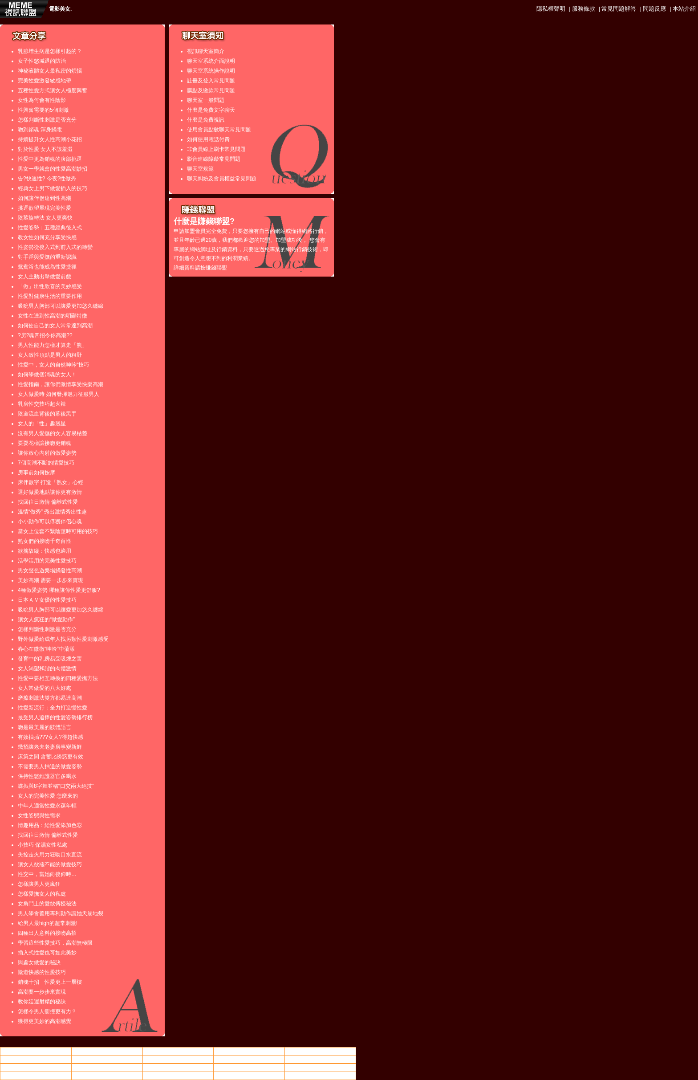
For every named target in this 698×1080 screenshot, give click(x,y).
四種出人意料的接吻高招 (47, 933)
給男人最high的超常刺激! (47, 923)
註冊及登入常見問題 (211, 80)
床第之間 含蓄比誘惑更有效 (50, 757)
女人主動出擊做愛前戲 (44, 276)
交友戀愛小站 (178, 1075)
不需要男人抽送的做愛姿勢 (50, 766)
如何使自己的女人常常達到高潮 (55, 325)
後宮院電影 (178, 1067)
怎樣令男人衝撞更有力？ (47, 1011)
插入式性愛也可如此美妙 (47, 953)
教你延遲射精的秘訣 (42, 1001)
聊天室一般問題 (205, 100)
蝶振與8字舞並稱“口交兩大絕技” (56, 786)
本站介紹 (684, 8)
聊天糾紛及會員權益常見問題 (221, 178)
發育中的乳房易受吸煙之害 (50, 659)
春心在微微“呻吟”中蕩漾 (46, 649)
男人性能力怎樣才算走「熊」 (52, 345)
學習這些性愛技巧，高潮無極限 (55, 943)
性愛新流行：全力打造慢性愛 (52, 708)
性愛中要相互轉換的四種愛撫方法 (58, 678)
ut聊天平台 (249, 1051)
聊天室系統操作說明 (211, 71)
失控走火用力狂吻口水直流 (50, 855)
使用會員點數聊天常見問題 (219, 129)
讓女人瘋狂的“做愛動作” (46, 619)
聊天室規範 (200, 169)
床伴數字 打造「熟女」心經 (50, 482)
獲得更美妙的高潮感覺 (44, 1021)
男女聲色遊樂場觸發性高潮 (50, 570)
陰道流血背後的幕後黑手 (47, 414)
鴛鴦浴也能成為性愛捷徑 (47, 267)
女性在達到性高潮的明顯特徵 (52, 316)
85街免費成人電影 (107, 1059)
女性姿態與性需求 (39, 815)
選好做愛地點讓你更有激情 (50, 492)
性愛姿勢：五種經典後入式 (50, 227)
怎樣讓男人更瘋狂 (39, 884)
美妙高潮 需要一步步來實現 (50, 580)
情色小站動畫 (36, 1051)
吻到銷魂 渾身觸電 (40, 129)
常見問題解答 (618, 8)
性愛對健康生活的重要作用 (50, 296)
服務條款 (583, 8)
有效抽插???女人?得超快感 (50, 737)
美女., (178, 1059)
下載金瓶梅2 (320, 1075)
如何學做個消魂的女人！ (47, 374)
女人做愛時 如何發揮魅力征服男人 (58, 394)
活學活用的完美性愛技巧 (47, 561)
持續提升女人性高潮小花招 (50, 139)
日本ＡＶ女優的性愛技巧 (47, 600)
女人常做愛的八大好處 (44, 688)
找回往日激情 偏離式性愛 (48, 502)
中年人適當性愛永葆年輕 (47, 806)
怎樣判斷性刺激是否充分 (47, 120)
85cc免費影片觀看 (320, 1051)
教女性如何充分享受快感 (47, 237)
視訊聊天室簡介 (205, 51)
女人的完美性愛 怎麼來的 (48, 796)
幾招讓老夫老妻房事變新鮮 (50, 747)
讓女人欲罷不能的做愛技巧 (50, 864)
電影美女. (60, 9)
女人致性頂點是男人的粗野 (50, 355)
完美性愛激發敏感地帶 (44, 80)
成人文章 (320, 1059)
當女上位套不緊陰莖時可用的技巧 (58, 531)
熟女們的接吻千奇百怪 (44, 541)
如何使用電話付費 (208, 139)
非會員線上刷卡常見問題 (216, 149)
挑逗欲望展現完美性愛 (44, 208)
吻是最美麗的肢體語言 (44, 727)
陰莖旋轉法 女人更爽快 (45, 218)
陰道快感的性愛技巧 (42, 972)
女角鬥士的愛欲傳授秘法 (47, 904)
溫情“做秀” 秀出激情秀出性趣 (52, 512)
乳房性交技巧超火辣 (42, 404)
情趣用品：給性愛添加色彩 (50, 825)
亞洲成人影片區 (249, 1075)
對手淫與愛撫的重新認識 (47, 257)
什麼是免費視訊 (205, 120)
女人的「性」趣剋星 (42, 423)
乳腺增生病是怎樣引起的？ (50, 51)
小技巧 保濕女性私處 (42, 845)
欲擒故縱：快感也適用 (44, 551)
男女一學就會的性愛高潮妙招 (52, 169)
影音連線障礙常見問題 (213, 159)
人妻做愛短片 (36, 1059)
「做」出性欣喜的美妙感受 (50, 286)
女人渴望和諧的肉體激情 (47, 668)
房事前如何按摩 (36, 472)
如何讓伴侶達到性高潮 (44, 198)
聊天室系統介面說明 (211, 61)
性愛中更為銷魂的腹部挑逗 (50, 159)
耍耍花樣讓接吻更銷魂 (44, 443)
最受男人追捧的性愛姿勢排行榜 (55, 717)
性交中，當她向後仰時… (47, 874)
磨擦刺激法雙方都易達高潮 (50, 698)
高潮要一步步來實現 (42, 992)
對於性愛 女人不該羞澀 (45, 149)
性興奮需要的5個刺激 (43, 110)
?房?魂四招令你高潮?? (45, 335)
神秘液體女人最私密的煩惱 (50, 71)
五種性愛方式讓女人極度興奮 (52, 90)
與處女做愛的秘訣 (39, 962)
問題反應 (654, 8)
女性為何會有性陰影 (42, 100)
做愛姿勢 (178, 1051)
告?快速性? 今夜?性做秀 (47, 178)
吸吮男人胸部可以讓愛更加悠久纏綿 (60, 306)
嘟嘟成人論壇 (107, 1067)
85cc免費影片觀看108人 (36, 1067)
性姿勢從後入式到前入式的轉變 (55, 247)
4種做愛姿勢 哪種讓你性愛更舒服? (59, 590)
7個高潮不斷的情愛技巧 (46, 463)
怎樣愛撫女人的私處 (42, 894)
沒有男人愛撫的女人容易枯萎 (52, 433)
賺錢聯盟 (216, 268)
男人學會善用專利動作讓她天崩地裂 (60, 913)
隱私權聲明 (550, 8)
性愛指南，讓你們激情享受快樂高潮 (60, 384)
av (107, 1051)
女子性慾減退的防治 (42, 61)
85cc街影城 (249, 1059)
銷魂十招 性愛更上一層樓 (50, 982)
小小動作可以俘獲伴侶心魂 (50, 521)
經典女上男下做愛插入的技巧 (52, 188)
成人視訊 (249, 1067)
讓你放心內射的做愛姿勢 (47, 453)
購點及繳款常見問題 (211, 90)
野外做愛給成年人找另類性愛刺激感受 (63, 639)
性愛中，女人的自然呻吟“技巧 (53, 365)
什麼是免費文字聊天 (211, 110)
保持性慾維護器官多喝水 (47, 776)
